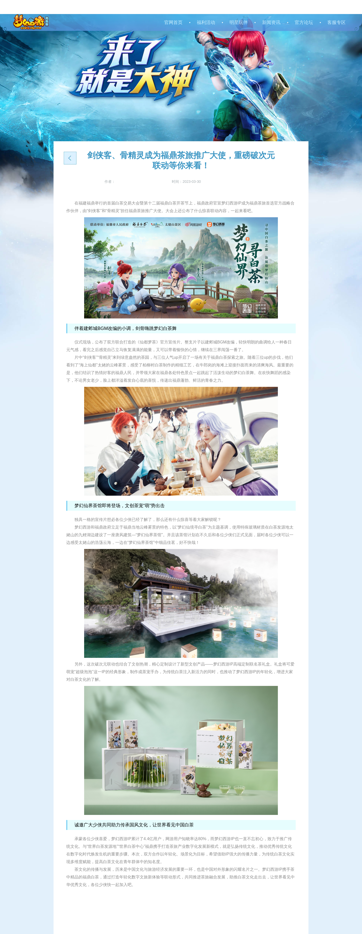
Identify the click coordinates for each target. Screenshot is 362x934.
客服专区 (336, 22)
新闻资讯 (271, 22)
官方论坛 (304, 22)
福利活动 (206, 22)
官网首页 (173, 22)
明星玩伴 (238, 22)
